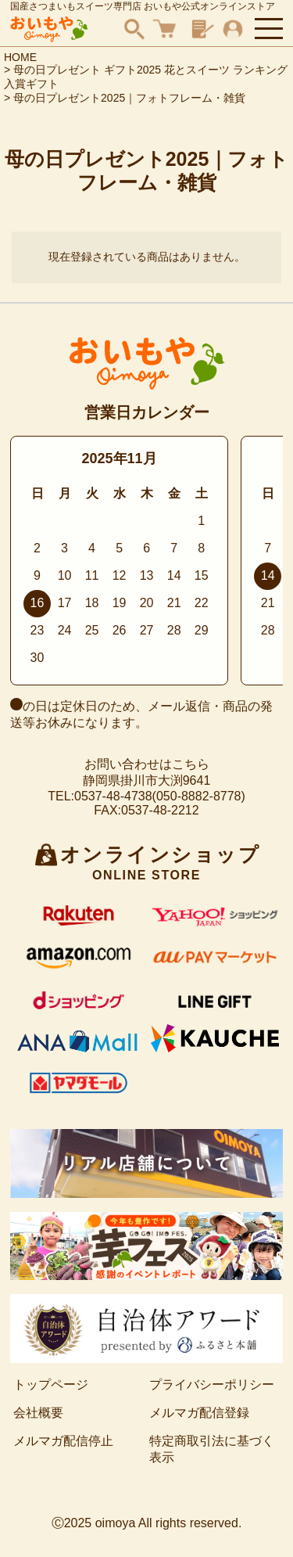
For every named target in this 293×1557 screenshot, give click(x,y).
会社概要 (38, 1412)
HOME (20, 57)
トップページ (50, 1384)
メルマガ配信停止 (63, 1440)
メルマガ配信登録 (199, 1412)
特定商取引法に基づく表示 (211, 1449)
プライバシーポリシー (211, 1384)
